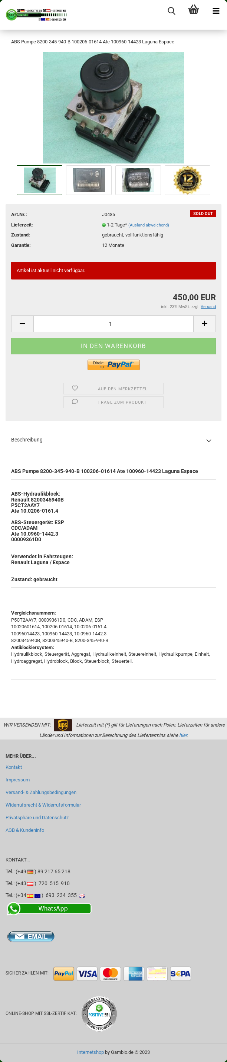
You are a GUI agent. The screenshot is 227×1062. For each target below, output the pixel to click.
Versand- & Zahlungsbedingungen (41, 792)
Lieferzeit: (22, 225)
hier (183, 735)
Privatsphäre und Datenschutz (37, 817)
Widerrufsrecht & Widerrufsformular (43, 805)
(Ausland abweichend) (148, 225)
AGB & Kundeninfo (25, 830)
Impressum (18, 780)
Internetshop (90, 1052)
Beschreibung (27, 440)
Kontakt (14, 767)
